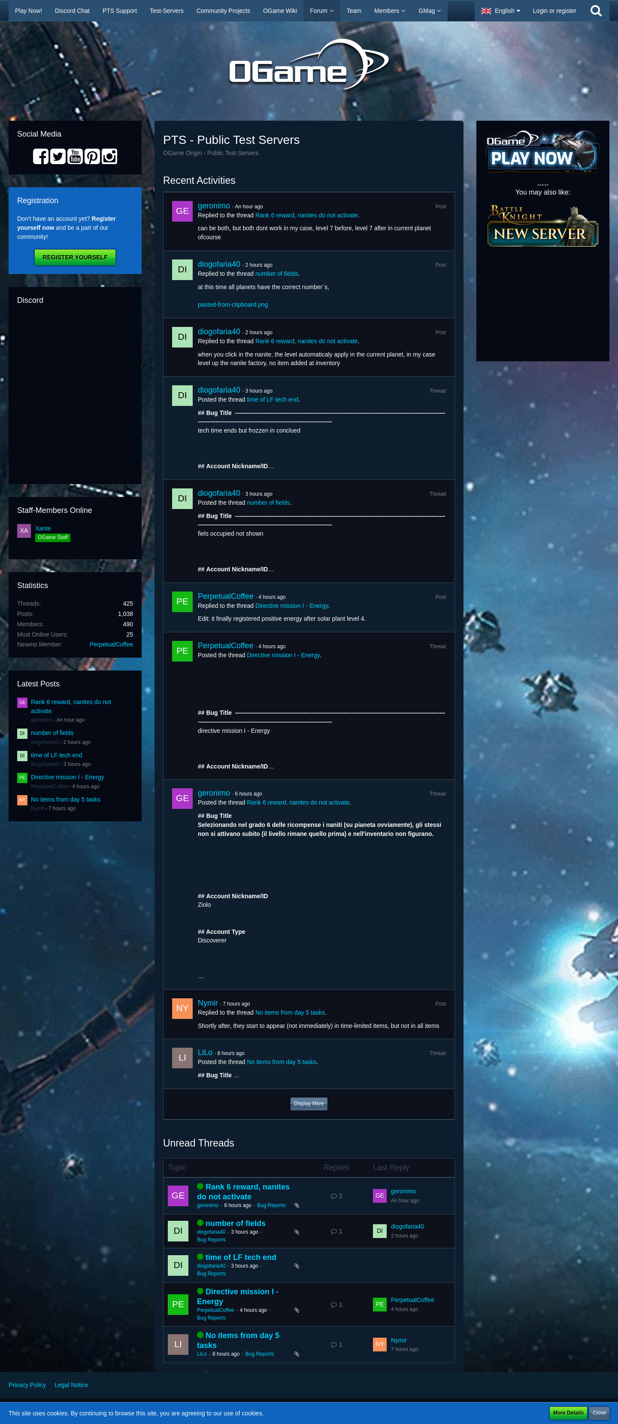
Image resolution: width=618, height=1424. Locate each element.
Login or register (554, 10)
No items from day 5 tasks (65, 799)
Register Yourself (74, 257)
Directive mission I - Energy (67, 777)
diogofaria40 (45, 742)
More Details (568, 1413)
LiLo (205, 1052)
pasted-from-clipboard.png (233, 304)
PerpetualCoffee (111, 644)
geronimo (41, 720)
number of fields (52, 732)
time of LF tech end (56, 755)
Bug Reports (271, 1205)
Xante (43, 528)
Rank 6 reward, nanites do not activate (306, 215)
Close (599, 1413)
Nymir (37, 808)
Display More (309, 1104)
